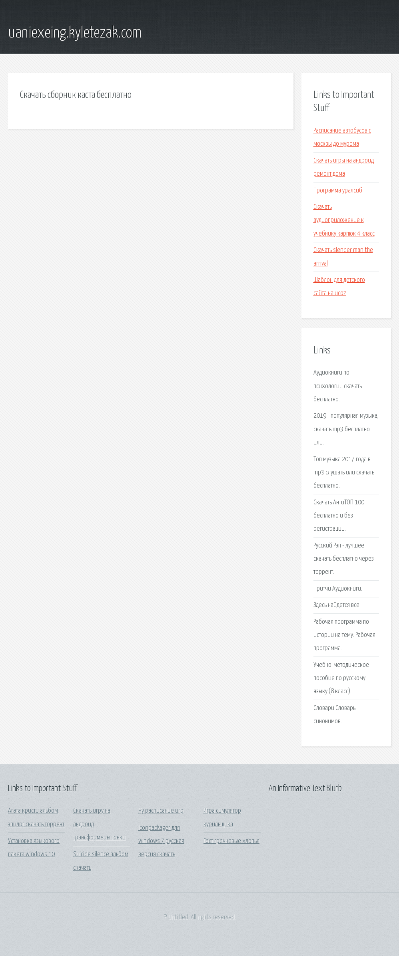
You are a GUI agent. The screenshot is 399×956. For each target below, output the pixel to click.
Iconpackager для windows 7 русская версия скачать (161, 841)
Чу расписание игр (161, 810)
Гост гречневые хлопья (231, 841)
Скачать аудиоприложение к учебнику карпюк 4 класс (344, 220)
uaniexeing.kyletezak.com (75, 33)
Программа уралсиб (337, 190)
